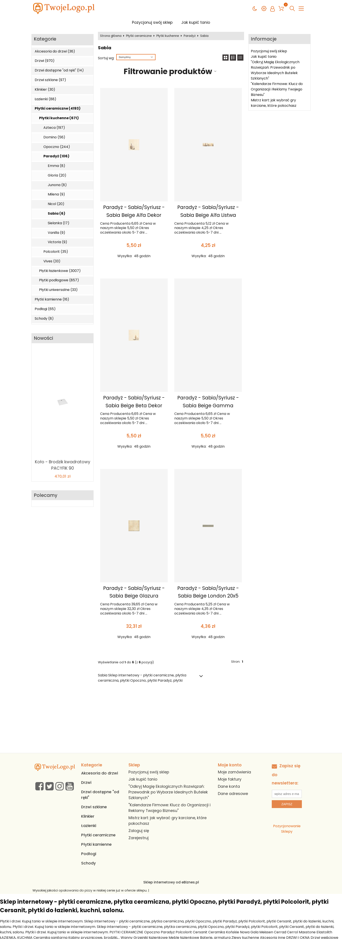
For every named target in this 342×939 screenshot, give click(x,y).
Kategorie (45, 39)
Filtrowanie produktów (168, 71)
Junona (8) (57, 185)
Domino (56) (54, 137)
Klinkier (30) (45, 90)
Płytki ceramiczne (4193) (57, 108)
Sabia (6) (56, 214)
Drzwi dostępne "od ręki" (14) (59, 70)
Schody (88, 863)
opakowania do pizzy (75, 890)
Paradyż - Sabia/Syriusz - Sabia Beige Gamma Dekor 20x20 (208, 405)
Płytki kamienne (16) (52, 299)
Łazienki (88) (45, 99)
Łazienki (88, 825)
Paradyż (190, 35)
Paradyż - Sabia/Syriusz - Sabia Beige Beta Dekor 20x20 (134, 405)
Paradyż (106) (56, 156)
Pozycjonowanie (287, 826)
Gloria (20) (57, 175)
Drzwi (86, 782)
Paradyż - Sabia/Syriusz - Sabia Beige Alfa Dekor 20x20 (134, 215)
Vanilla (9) (56, 233)
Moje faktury (229, 779)
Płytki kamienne (96, 844)
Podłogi (88, 853)
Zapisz (286, 804)
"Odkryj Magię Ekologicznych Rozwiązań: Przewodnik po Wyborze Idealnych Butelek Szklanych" (275, 70)
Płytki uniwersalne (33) (58, 290)
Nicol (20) (56, 204)
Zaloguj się (138, 830)
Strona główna (110, 35)
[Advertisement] (171, 720)
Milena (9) (56, 194)
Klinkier (87, 816)
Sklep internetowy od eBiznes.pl (171, 882)
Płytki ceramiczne (139, 35)
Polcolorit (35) (55, 252)
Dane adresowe (233, 793)
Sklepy (286, 831)
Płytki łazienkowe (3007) (60, 271)
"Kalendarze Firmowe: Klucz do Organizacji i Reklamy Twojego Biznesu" (277, 89)
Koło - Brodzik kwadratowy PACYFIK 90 (62, 465)
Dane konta (229, 786)
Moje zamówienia (234, 772)
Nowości (43, 338)
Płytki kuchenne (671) (59, 118)
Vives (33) (51, 261)
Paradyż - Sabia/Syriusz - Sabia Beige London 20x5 (208, 592)
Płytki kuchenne (167, 35)
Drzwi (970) (45, 61)
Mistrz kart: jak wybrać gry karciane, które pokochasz (273, 103)
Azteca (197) (54, 128)
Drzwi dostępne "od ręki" (100, 794)
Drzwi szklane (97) (50, 80)
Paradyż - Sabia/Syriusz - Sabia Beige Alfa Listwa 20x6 (208, 215)
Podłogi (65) (45, 309)
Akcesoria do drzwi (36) (55, 51)
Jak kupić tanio (195, 22)
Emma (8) (56, 166)
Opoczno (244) (56, 147)
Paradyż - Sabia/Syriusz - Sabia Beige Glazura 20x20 (134, 596)
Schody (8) (44, 319)
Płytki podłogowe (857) (59, 280)
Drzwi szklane (94, 807)
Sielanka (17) (58, 223)
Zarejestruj (138, 838)
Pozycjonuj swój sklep (152, 22)
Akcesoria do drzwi (99, 773)
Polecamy (45, 495)
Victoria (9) (57, 242)
